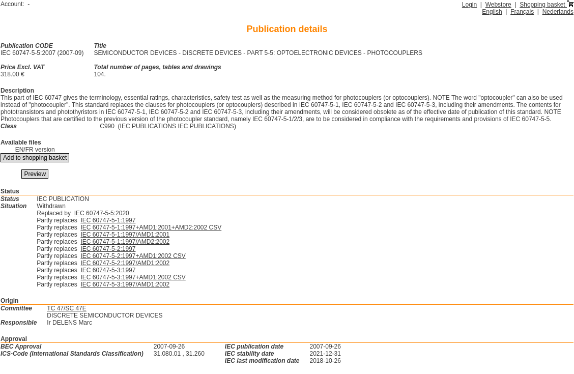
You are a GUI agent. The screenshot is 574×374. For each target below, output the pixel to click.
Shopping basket (546, 4)
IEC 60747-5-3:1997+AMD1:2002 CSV (132, 277)
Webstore (498, 4)
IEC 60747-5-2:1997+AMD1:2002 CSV (132, 256)
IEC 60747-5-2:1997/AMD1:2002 (124, 263)
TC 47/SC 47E (66, 308)
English (492, 11)
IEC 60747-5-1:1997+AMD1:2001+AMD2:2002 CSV (150, 227)
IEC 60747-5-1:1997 (107, 220)
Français (522, 11)
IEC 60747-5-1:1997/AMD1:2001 (124, 234)
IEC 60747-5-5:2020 (101, 213)
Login (469, 4)
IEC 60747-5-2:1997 (107, 248)
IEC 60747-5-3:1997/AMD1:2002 (124, 284)
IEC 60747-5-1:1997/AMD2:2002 (124, 241)
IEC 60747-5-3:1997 (107, 270)
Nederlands (557, 11)
